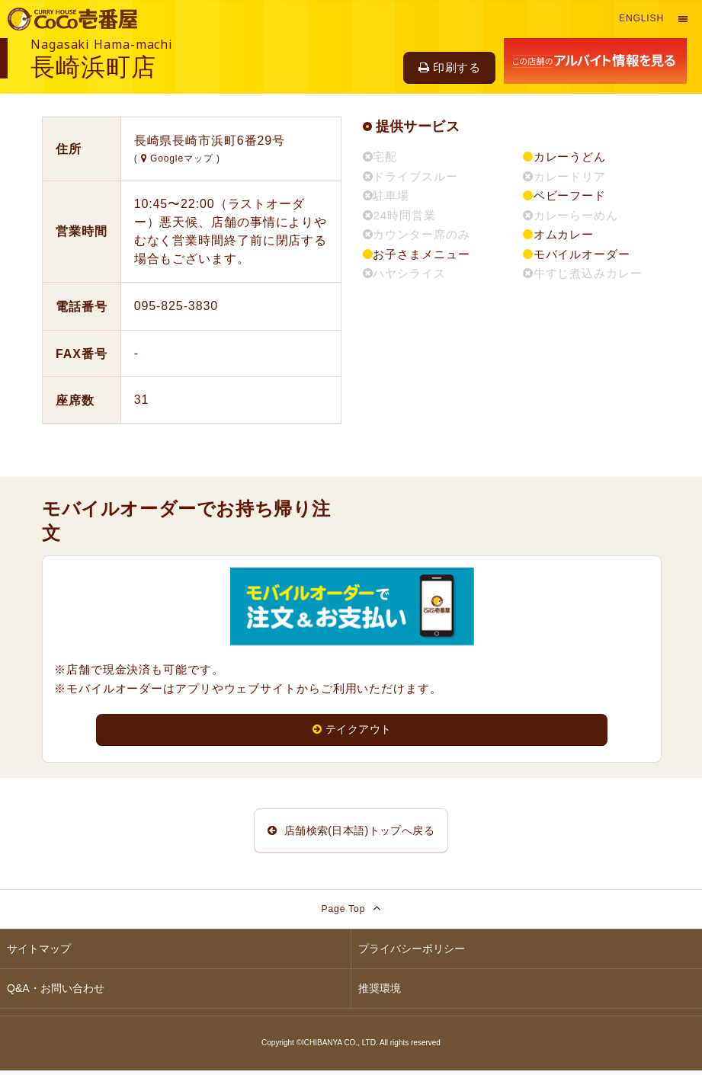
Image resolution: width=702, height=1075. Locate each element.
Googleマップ (178, 158)
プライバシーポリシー (411, 953)
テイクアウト (351, 729)
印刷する (449, 67)
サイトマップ (39, 953)
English (641, 18)
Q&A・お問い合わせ (55, 993)
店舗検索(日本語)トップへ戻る (351, 832)
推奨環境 (379, 993)
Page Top (351, 912)
